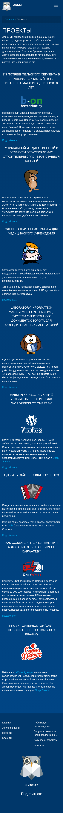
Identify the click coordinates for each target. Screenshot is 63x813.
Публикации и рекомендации (42, 724)
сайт (11, 525)
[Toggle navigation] (56, 5)
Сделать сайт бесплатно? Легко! (31, 475)
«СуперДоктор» (24, 672)
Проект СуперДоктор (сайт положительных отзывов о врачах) (31, 630)
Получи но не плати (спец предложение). (45, 733)
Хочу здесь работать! (45, 740)
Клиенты (7, 738)
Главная (9, 19)
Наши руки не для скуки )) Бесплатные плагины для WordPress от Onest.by (31, 399)
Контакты (39, 745)
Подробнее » (9, 140)
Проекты (7, 733)
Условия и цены (11, 727)
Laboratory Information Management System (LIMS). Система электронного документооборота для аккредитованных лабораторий (31, 316)
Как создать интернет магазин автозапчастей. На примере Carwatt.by (31, 547)
